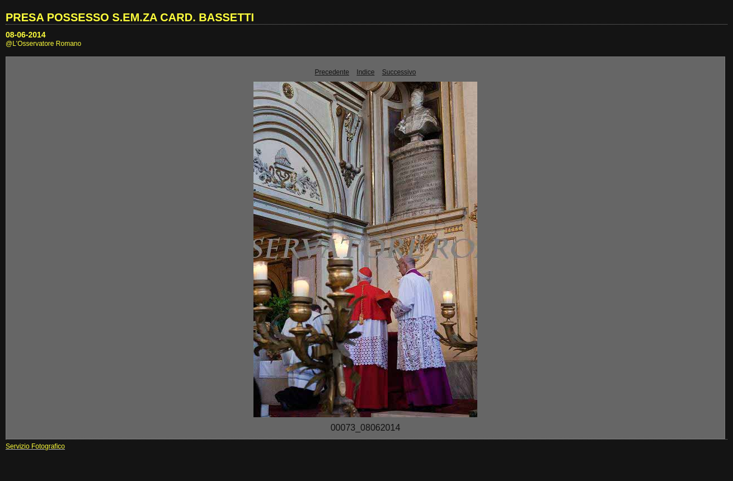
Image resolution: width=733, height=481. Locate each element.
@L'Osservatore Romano (43, 44)
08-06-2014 (26, 34)
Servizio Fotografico (35, 446)
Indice (365, 72)
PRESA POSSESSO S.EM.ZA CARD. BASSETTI (130, 17)
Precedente (332, 72)
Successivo (399, 72)
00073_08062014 (366, 427)
